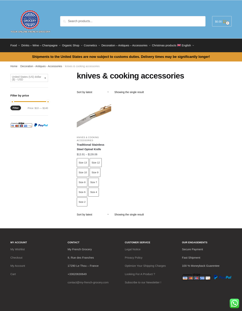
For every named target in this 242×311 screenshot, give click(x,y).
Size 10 (83, 170)
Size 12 (96, 160)
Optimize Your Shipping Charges (145, 263)
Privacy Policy (133, 255)
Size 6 (82, 189)
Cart (13, 271)
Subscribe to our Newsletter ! (143, 280)
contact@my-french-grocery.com (88, 280)
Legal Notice (132, 247)
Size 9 (95, 170)
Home (13, 63)
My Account (17, 263)
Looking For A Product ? (140, 271)
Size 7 (93, 180)
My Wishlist (17, 247)
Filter (16, 105)
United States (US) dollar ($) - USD (26, 76)
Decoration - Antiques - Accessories (41, 63)
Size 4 (93, 189)
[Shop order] (94, 90)
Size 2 (82, 199)
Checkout (16, 255)
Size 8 (82, 180)
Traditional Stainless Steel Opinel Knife (90, 145)
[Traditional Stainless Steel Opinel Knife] (94, 114)
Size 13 (83, 160)
